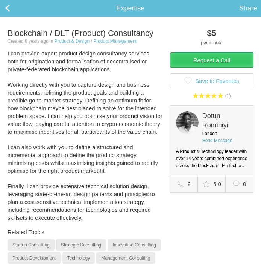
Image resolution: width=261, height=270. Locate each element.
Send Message (217, 140)
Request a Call (211, 60)
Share (248, 8)
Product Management (115, 41)
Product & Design (72, 41)
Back (15, 8)
